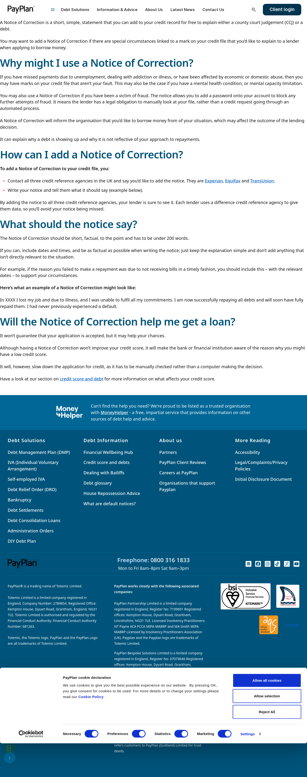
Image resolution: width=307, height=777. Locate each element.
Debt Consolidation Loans (34, 520)
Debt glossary (97, 483)
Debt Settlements (25, 510)
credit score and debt (81, 379)
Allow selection (267, 730)
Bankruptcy (19, 500)
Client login (282, 9)
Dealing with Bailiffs (103, 473)
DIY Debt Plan (22, 541)
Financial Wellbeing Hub (108, 452)
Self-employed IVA (26, 479)
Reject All (267, 745)
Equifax (232, 181)
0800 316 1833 (170, 560)
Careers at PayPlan (178, 473)
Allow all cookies (267, 714)
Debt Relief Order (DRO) (32, 489)
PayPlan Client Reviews (182, 462)
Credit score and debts (106, 462)
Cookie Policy (91, 730)
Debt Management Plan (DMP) (39, 452)
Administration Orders (30, 531)
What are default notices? (109, 503)
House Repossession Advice (111, 493)
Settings (248, 767)
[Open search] (253, 9)
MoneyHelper (115, 412)
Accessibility (247, 452)
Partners (168, 452)
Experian (214, 181)
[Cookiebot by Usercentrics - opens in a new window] (31, 767)
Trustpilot (291, 624)
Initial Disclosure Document (263, 479)
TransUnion (262, 181)
